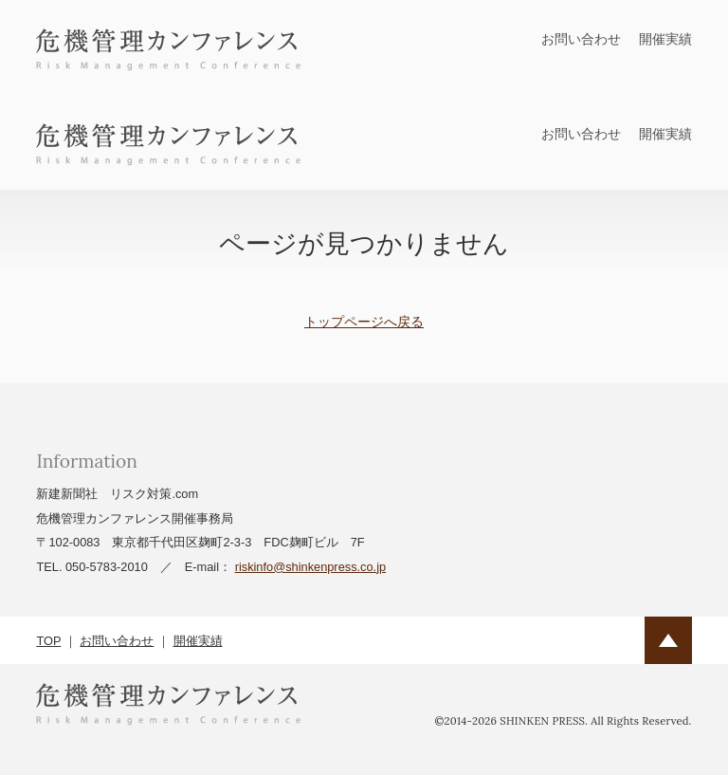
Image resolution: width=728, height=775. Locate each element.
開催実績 (665, 38)
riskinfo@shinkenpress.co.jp (311, 567)
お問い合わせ (581, 38)
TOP (48, 641)
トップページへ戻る (364, 321)
